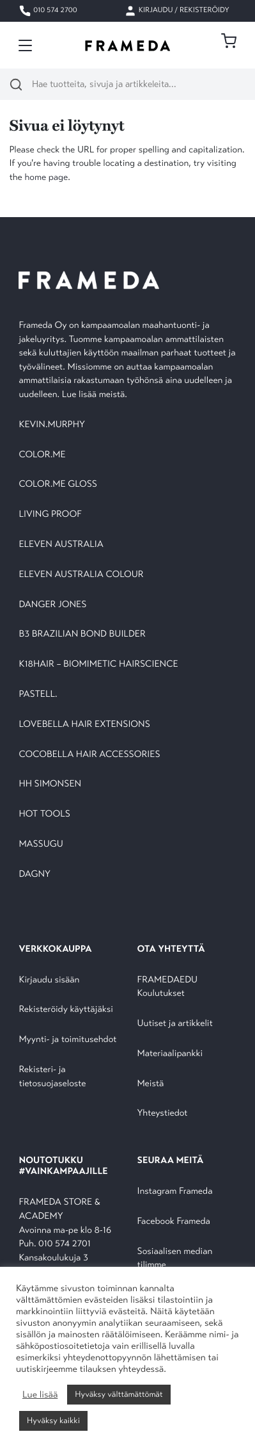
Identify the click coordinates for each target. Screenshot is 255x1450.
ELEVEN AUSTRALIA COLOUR (81, 574)
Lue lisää (40, 1395)
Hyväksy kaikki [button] (53, 1420)
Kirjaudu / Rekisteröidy (176, 10)
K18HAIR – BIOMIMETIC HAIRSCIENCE (98, 664)
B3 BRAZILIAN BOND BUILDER (82, 634)
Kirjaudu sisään (49, 980)
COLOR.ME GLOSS (58, 484)
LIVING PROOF (50, 514)
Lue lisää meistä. (96, 394)
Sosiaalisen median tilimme (175, 1258)
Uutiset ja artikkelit (175, 1023)
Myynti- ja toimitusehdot (67, 1039)
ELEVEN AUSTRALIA (61, 544)
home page (46, 177)
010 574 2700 (48, 10)
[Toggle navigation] (25, 45)
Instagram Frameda (175, 1191)
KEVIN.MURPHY (53, 425)
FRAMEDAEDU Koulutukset (167, 987)
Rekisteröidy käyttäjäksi (65, 1009)
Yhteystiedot (162, 1113)
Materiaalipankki (170, 1053)
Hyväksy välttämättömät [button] (118, 1394)
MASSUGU (41, 844)
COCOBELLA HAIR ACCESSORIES (89, 754)
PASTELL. (38, 694)
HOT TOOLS (44, 814)
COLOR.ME (42, 455)
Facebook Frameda (173, 1221)
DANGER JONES (52, 604)
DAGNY (34, 874)
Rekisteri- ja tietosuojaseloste (52, 1076)
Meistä (150, 1084)
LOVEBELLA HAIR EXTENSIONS (84, 724)
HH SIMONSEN (50, 784)
